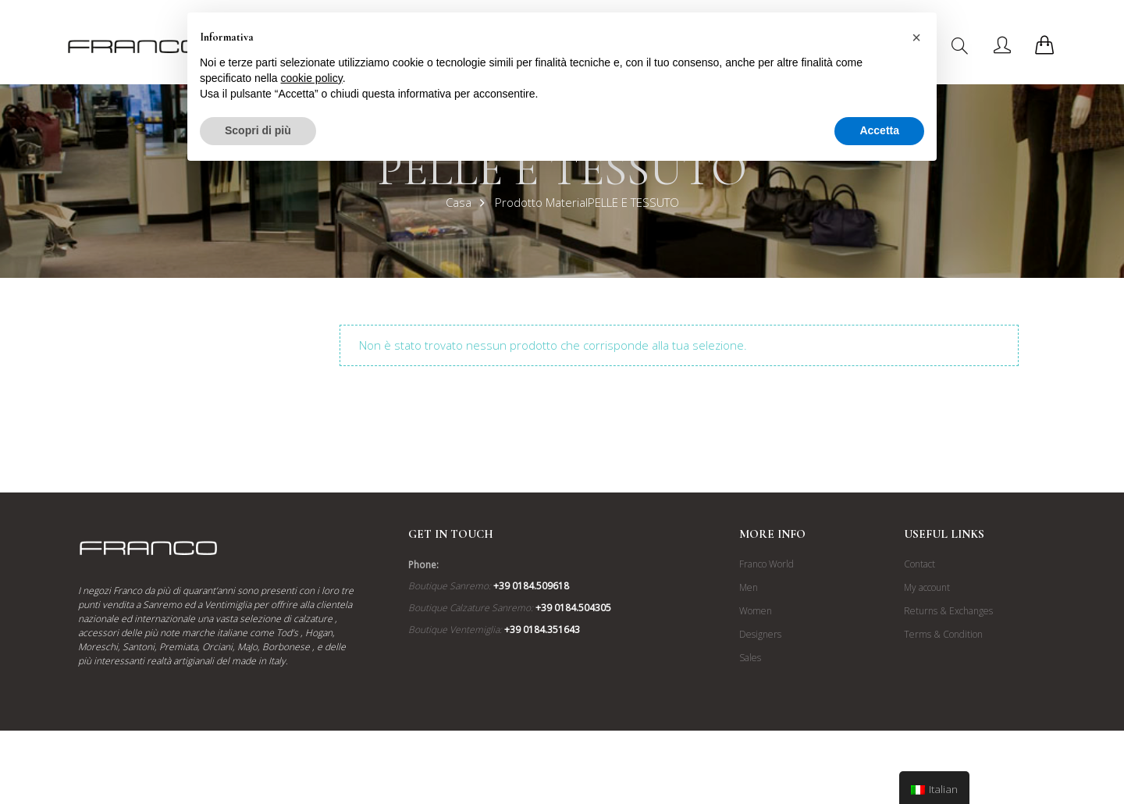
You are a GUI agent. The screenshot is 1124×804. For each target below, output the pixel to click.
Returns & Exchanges (948, 610)
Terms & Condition (943, 634)
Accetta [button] (879, 130)
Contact (919, 564)
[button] (916, 37)
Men (748, 587)
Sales (750, 657)
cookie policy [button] (312, 78)
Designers (760, 634)
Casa (458, 202)
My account (927, 587)
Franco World (766, 564)
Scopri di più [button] (258, 130)
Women (755, 610)
